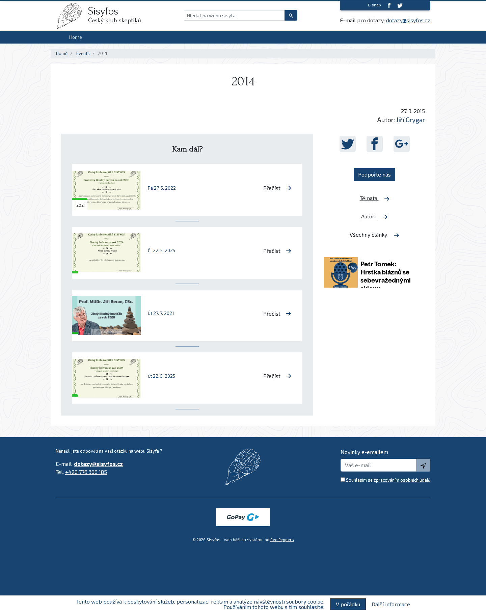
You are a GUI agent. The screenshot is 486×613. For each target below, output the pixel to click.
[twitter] (400, 5)
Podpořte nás (374, 174)
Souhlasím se (388, 480)
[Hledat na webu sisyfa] (234, 15)
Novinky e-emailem (364, 452)
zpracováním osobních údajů (402, 480)
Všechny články (374, 234)
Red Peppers (282, 539)
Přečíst (277, 188)
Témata (374, 198)
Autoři (374, 216)
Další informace (391, 604)
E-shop (374, 5)
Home (75, 37)
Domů (62, 53)
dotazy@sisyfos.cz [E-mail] (408, 20)
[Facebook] (389, 5)
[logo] (72, 15)
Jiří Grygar (410, 120)
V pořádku (348, 604)
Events (83, 53)
